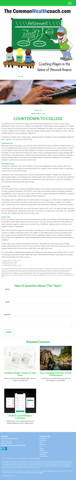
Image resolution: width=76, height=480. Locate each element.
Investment (42, 440)
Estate (41, 442)
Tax (40, 446)
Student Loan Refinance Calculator (20, 416)
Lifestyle (42, 450)
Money (41, 448)
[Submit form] (9, 332)
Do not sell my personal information (34, 472)
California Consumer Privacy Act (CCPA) (52, 471)
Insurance (42, 444)
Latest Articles (43, 452)
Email (7, 302)
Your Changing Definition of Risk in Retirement (56, 373)
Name (7, 289)
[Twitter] (19, 76)
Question (7, 314)
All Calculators (43, 456)
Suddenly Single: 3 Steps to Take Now (20, 373)
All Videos (42, 454)
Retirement (42, 438)
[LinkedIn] (22, 76)
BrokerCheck (37, 458)
